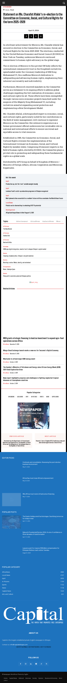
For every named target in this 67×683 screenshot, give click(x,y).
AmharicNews (48, 221)
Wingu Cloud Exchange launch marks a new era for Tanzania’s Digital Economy (30, 350)
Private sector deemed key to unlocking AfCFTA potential (23, 205)
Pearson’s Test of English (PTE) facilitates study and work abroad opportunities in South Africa (50, 441)
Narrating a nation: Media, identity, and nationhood (17, 262)
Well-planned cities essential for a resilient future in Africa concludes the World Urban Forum (34, 198)
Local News (9, 202)
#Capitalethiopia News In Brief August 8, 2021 (20, 213)
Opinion (5, 253)
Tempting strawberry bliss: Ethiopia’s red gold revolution (18, 256)
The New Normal (7, 229)
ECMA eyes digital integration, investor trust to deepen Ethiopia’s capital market (24, 249)
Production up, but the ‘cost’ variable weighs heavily (22, 184)
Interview (5, 246)
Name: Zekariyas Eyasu (9, 269)
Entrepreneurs (7, 266)
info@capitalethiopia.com (19, 645)
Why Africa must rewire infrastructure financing (38, 494)
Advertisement (22, 221)
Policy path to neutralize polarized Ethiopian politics (17, 276)
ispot (7, 181)
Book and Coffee (7, 242)
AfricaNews (7, 7)
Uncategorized (10, 210)
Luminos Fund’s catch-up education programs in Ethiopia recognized (27, 191)
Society (5, 260)
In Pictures (6, 226)
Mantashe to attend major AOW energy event (19, 359)
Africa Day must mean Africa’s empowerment (38, 478)
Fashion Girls (6, 236)
